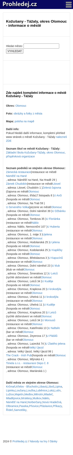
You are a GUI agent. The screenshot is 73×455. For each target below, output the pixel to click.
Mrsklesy (26, 398)
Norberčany (34, 402)
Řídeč (9, 410)
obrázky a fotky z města (28, 113)
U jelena (55, 242)
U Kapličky (55, 250)
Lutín (58, 390)
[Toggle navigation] (67, 3)
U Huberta (53, 226)
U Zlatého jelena (55, 343)
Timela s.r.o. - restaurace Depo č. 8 (27, 363)
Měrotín (38, 394)
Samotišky (20, 410)
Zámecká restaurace (18, 172)
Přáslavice (46, 406)
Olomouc (20, 105)
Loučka (30, 390)
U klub (56, 265)
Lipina (58, 386)
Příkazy (57, 406)
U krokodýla (54, 289)
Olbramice (12, 406)
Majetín (19, 394)
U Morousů (48, 320)
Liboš (50, 386)
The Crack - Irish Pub (19, 355)
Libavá (43, 386)
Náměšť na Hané (16, 175)
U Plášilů (52, 335)
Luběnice (41, 390)
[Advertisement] (36, 72)
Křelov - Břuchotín (27, 386)
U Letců (53, 273)
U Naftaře (54, 328)
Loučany (20, 390)
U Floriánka (53, 218)
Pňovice (34, 406)
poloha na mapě (24, 121)
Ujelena (47, 234)
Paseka (23, 406)
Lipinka (10, 390)
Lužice (10, 394)
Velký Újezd (36, 347)
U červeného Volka (17, 207)
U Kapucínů (56, 257)
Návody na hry (38, 441)
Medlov (28, 394)
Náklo (35, 222)
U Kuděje (47, 281)
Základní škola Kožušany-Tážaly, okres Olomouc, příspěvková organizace (36, 154)
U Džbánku (59, 211)
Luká (51, 390)
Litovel (56, 183)
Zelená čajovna (52, 187)
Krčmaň (10, 386)
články (53, 441)
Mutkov (37, 398)
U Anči (58, 195)
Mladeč (48, 394)
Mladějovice (13, 398)
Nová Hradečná (51, 402)
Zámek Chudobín (16, 183)
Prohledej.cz (19, 441)
